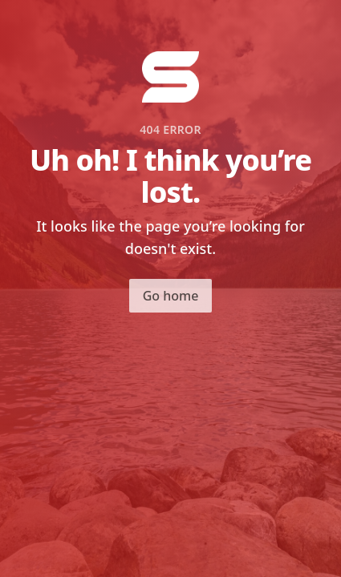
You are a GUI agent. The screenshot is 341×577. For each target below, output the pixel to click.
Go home (171, 296)
